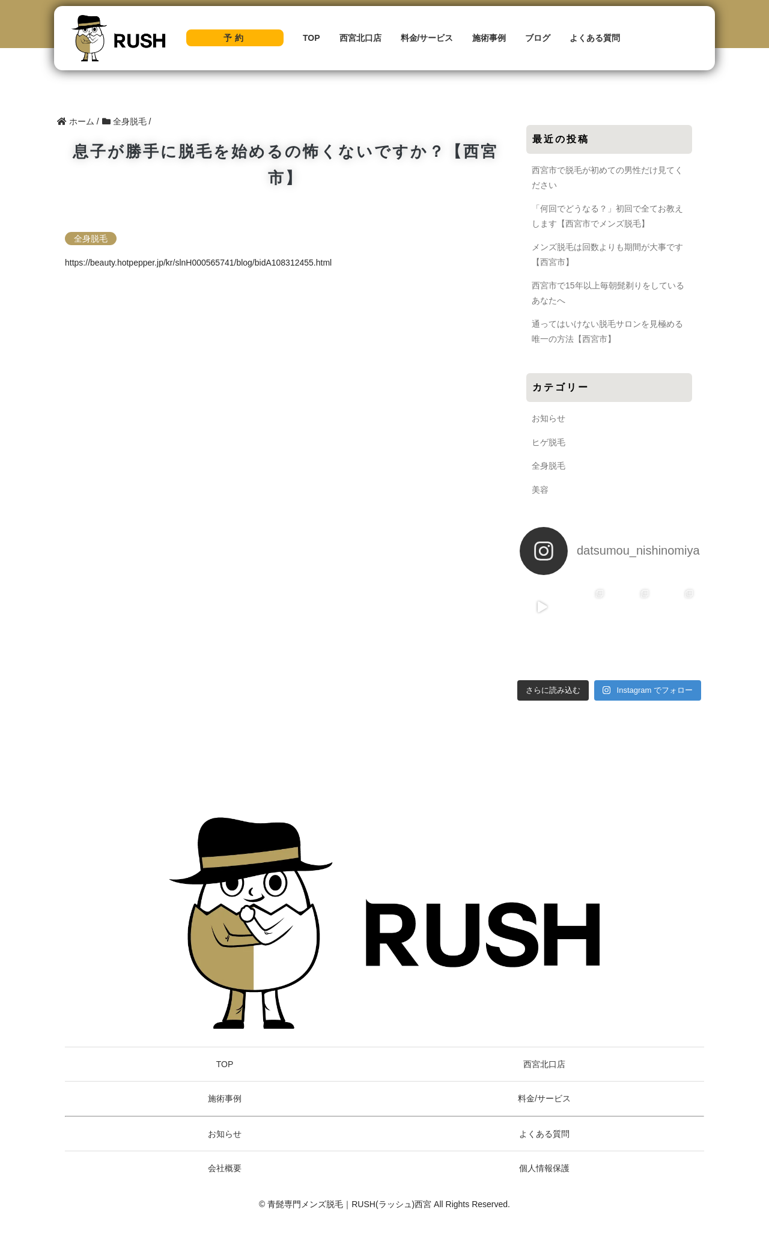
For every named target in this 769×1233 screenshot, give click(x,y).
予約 (234, 38)
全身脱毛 (91, 238)
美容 (540, 490)
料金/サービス (427, 38)
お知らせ (548, 418)
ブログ (537, 38)
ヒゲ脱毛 (548, 442)
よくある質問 (595, 38)
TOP (311, 38)
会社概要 (225, 1168)
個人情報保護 (544, 1168)
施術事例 (489, 38)
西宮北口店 (360, 38)
